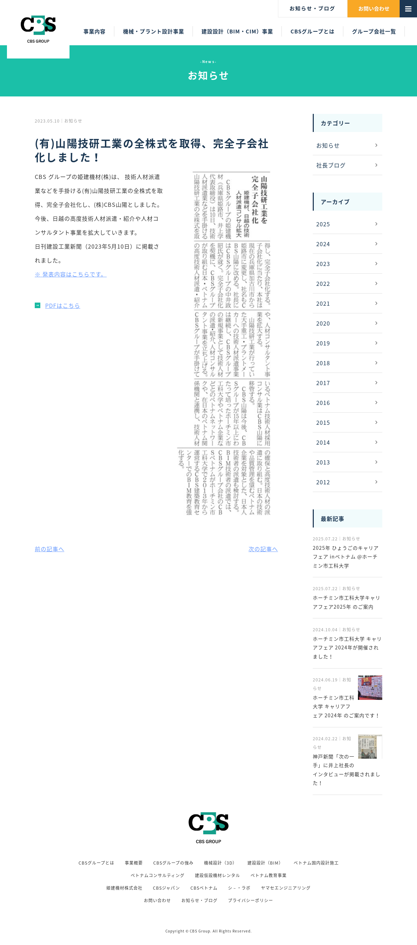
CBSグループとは (313, 31)
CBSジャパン (166, 888)
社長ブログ (331, 165)
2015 (323, 422)
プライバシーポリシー (250, 900)
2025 (323, 224)
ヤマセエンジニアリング (286, 888)
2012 (323, 482)
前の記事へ (49, 549)
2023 (323, 263)
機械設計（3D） (220, 863)
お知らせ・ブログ (199, 900)
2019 (323, 343)
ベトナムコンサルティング (158, 875)
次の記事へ (263, 549)
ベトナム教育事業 (269, 875)
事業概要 (134, 863)
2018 (323, 363)
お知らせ (328, 145)
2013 (323, 462)
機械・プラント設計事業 (153, 31)
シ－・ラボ (239, 888)
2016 (323, 402)
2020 (323, 323)
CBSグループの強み (173, 863)
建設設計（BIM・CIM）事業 (237, 31)
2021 (323, 303)
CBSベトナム (204, 888)
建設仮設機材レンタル (217, 875)
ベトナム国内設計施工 (316, 863)
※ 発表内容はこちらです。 (71, 274)
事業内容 (94, 31)
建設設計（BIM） (265, 863)
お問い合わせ (157, 900)
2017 (323, 382)
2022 (323, 283)
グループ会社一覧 (374, 31)
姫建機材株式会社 (124, 888)
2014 (323, 442)
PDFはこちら (62, 305)
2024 (323, 244)
